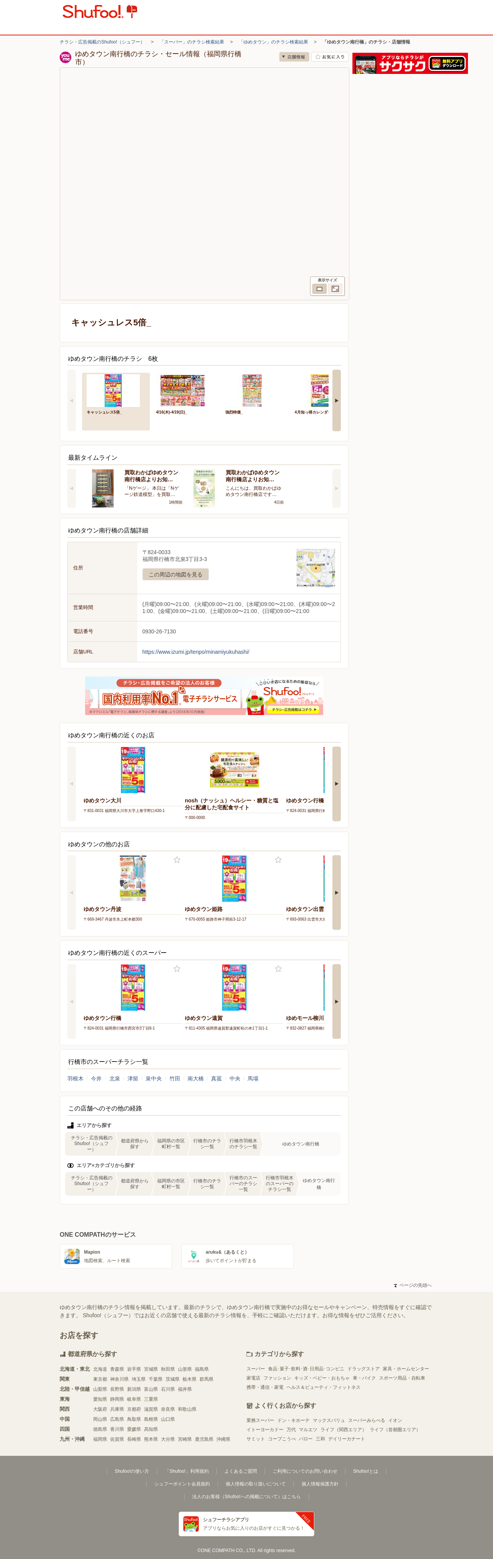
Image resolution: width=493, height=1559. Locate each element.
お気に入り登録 (177, 860)
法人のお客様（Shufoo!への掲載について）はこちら (246, 1496)
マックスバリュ (329, 1420)
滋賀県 (151, 1409)
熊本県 (151, 1439)
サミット (255, 1439)
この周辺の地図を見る (176, 574)
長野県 (117, 1389)
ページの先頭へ (413, 1285)
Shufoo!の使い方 (132, 1471)
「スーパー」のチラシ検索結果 (191, 42)
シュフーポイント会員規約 (182, 1484)
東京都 (100, 1379)
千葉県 (156, 1379)
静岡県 (117, 1399)
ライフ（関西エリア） (343, 1429)
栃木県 (189, 1379)
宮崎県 (185, 1439)
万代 (291, 1429)
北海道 (100, 1369)
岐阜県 (134, 1399)
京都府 (134, 1409)
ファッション (277, 1378)
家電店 (253, 1378)
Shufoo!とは (365, 1471)
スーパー (255, 1368)
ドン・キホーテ (293, 1420)
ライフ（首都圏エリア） (395, 1429)
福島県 (202, 1369)
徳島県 (100, 1429)
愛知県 (100, 1399)
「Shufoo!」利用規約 (186, 1471)
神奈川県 (119, 1379)
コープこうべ (282, 1439)
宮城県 (151, 1369)
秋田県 (168, 1369)
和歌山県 (187, 1409)
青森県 (117, 1369)
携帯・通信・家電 (264, 1387)
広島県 (117, 1419)
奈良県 (168, 1409)
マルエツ (308, 1429)
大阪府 (100, 1409)
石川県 (168, 1389)
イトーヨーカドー (264, 1429)
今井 (96, 1078)
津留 (132, 1078)
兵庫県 (117, 1409)
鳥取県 (134, 1419)
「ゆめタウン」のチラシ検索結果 (273, 42)
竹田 (174, 1078)
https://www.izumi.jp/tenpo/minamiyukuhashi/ (196, 652)
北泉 (114, 1078)
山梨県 (100, 1389)
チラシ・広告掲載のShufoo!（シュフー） (102, 42)
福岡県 (100, 1439)
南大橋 (196, 1078)
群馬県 (206, 1379)
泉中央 (154, 1078)
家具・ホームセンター (406, 1368)
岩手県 (134, 1369)
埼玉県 (139, 1379)
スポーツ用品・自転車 (402, 1378)
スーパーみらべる (366, 1420)
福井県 (185, 1389)
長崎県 (134, 1439)
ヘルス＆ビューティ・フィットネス (324, 1387)
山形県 (185, 1369)
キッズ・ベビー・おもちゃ (322, 1378)
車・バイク (364, 1378)
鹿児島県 (204, 1439)
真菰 (216, 1078)
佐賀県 (117, 1439)
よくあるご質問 (241, 1471)
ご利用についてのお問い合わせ (305, 1471)
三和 (320, 1439)
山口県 (168, 1419)
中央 (235, 1078)
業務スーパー (260, 1420)
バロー (306, 1439)
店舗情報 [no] (294, 57)
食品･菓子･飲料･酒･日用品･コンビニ (306, 1368)
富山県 (151, 1389)
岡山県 (100, 1419)
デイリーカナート (346, 1439)
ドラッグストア (363, 1368)
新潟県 (134, 1389)
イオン (395, 1420)
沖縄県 (223, 1439)
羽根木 (75, 1078)
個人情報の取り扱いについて (256, 1484)
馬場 (253, 1078)
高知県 (151, 1429)
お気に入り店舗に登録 (330, 57)
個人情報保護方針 (320, 1484)
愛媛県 (134, 1429)
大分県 (168, 1439)
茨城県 (172, 1379)
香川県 (117, 1429)
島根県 (151, 1419)
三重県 (151, 1399)
